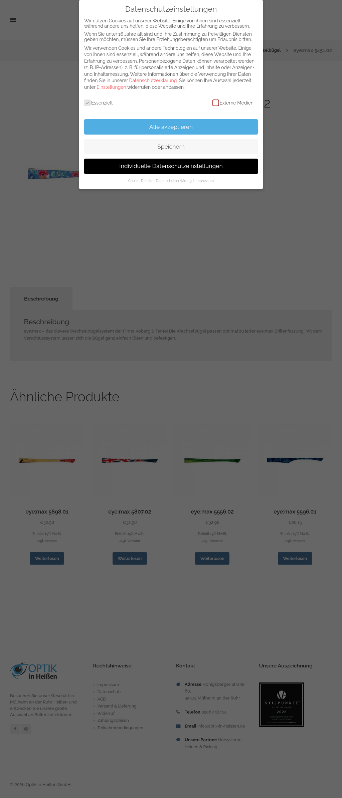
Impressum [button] (205, 181)
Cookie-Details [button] (140, 181)
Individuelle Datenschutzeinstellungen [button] (170, 166)
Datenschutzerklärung (153, 80)
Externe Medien (232, 102)
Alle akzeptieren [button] (171, 127)
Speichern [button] (171, 146)
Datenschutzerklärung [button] (174, 181)
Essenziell (98, 102)
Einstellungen (111, 87)
